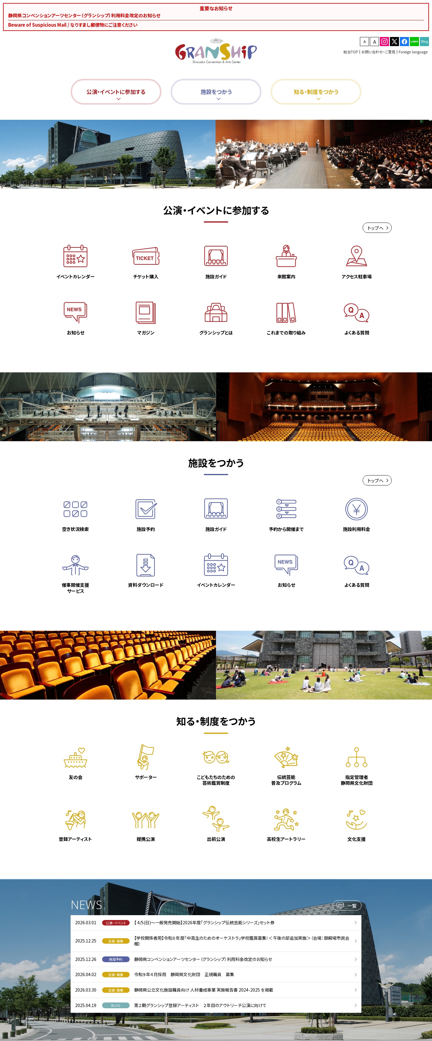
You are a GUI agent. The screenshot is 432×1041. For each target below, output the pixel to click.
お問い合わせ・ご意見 (378, 51)
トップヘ (375, 229)
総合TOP (351, 51)
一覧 (352, 907)
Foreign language (413, 51)
